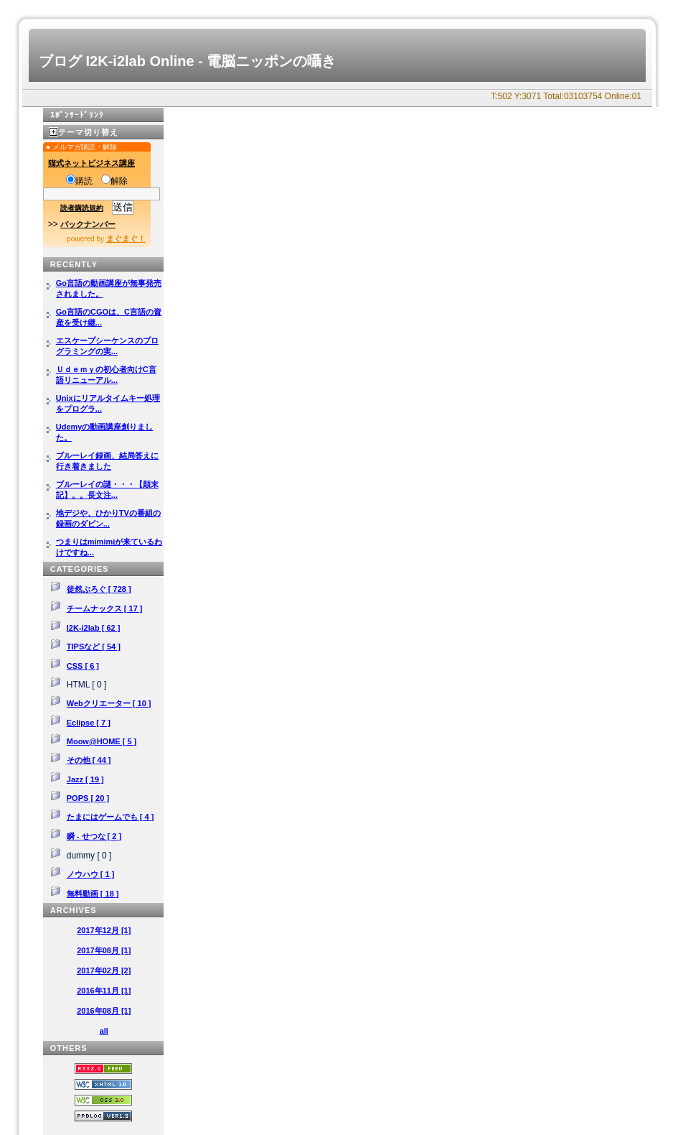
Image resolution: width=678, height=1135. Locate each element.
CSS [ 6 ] (83, 666)
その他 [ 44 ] (89, 760)
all (104, 1031)
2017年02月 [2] (104, 970)
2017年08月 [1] (104, 950)
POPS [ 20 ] (88, 798)
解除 (114, 181)
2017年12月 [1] (104, 930)
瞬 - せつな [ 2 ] (94, 836)
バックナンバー (88, 224)
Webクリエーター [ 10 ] (109, 703)
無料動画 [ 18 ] (93, 893)
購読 (79, 181)
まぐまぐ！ (126, 238)
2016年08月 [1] (104, 1010)
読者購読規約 (81, 208)
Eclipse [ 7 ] (88, 722)
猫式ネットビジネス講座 (91, 163)
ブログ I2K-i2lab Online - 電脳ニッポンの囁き (187, 61)
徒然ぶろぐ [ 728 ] (99, 589)
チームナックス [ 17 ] (105, 608)
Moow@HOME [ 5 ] (102, 741)
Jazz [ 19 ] (85, 779)
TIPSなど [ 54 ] (94, 646)
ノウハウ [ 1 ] (91, 874)
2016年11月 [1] (104, 990)
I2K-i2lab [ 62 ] (94, 628)
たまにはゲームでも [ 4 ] (110, 816)
